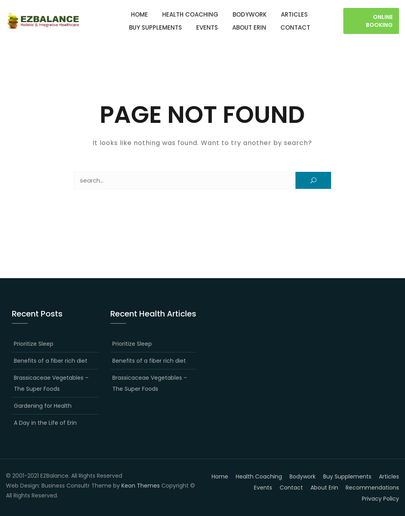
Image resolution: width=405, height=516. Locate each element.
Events (207, 27)
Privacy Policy (380, 499)
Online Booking (379, 21)
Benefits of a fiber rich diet (50, 361)
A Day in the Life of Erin (45, 423)
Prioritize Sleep (33, 344)
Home (139, 14)
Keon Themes (140, 486)
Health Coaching (190, 14)
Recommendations (372, 488)
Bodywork (250, 14)
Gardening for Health (43, 406)
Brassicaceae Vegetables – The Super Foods (51, 383)
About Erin (249, 27)
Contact (295, 27)
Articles (294, 14)
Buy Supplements (155, 27)
